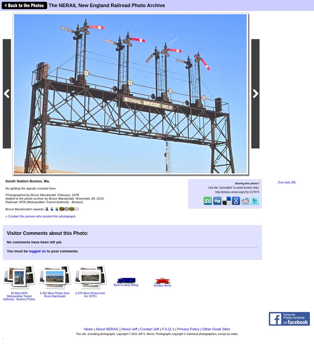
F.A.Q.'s (168, 329)
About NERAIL (107, 329)
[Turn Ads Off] (286, 182)
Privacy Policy (188, 329)
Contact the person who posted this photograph (42, 216)
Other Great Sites (216, 329)
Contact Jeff (149, 329)
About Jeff (129, 329)
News (88, 329)
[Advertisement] (287, 96)
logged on (37, 251)
